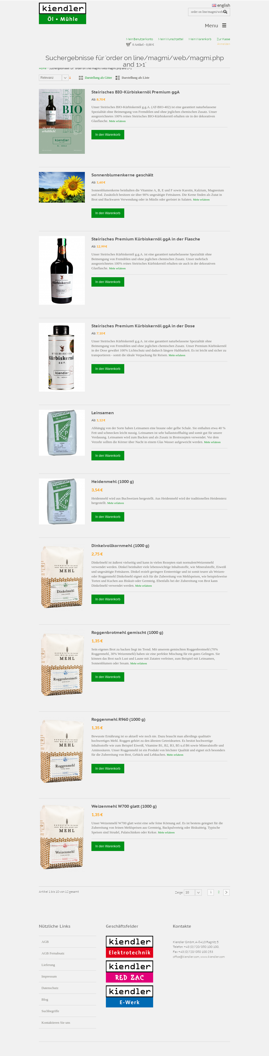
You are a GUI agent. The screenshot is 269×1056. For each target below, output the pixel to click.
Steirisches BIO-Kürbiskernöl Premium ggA (135, 91)
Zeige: (179, 892)
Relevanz (47, 78)
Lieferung (48, 965)
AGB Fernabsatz (53, 953)
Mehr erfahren (117, 121)
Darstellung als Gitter (98, 78)
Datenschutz (50, 988)
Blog (45, 999)
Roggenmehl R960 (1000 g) (118, 719)
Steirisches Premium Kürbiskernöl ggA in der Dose (143, 325)
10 (187, 892)
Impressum (49, 976)
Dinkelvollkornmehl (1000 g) (120, 545)
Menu (211, 26)
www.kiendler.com (212, 957)
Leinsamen (102, 412)
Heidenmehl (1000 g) (112, 481)
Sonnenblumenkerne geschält (122, 174)
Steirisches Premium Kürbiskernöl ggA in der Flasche (145, 238)
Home (42, 68)
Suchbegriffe (50, 1011)
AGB (45, 942)
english (221, 5)
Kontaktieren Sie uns (56, 1023)
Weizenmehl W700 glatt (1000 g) (124, 806)
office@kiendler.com (186, 957)
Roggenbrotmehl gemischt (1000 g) (127, 632)
